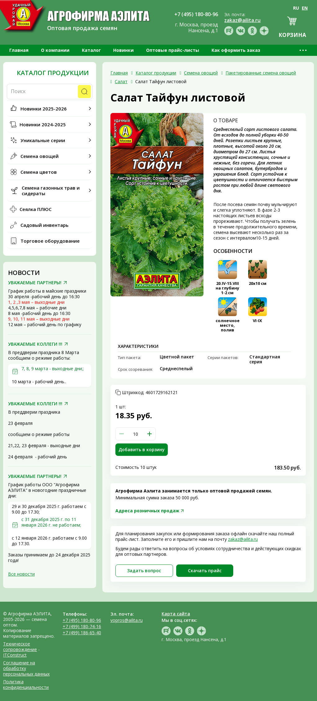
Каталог (91, 50)
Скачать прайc (204, 570)
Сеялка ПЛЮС (35, 209)
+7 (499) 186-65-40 (82, 633)
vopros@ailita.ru (126, 620)
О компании (55, 50)
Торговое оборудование (50, 241)
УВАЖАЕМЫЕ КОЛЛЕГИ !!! (35, 344)
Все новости (21, 574)
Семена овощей (39, 156)
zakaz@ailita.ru (243, 539)
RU (296, 8)
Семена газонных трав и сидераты (51, 190)
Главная (19, 50)
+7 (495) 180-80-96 (82, 620)
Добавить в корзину (141, 449)
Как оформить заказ (236, 50)
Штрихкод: (150, 392)
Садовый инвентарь (44, 225)
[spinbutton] (135, 434)
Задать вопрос (144, 570)
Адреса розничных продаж (147, 511)
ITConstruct (15, 655)
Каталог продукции (53, 73)
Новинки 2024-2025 (43, 124)
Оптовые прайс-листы (172, 50)
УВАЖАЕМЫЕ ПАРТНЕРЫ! (34, 282)
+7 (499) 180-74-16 (82, 626)
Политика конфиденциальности (26, 684)
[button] (149, 434)
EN (305, 8)
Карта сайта (176, 614)
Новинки (123, 50)
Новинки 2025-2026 (43, 109)
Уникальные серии (42, 140)
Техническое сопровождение (20, 646)
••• (303, 50)
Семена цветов (38, 172)
